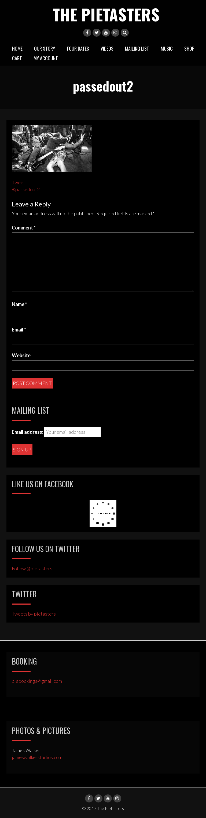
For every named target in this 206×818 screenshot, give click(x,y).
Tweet (18, 182)
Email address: (27, 432)
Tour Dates (78, 48)
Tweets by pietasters (34, 614)
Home (17, 48)
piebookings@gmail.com (37, 681)
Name (19, 304)
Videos (107, 48)
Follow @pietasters (32, 568)
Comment (24, 228)
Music (167, 48)
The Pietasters (106, 14)
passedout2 (27, 189)
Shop (189, 48)
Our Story (44, 48)
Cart (17, 58)
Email (19, 330)
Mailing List (137, 48)
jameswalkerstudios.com (37, 757)
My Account (46, 58)
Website (21, 355)
